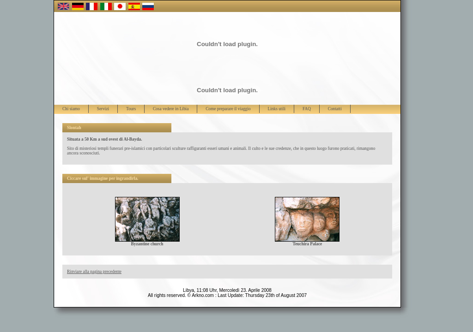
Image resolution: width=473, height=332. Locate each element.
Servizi (103, 109)
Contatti (335, 109)
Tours (131, 109)
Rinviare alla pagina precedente (94, 271)
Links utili (277, 109)
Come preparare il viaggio (228, 109)
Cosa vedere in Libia (170, 109)
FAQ (307, 109)
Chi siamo (71, 109)
